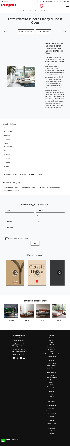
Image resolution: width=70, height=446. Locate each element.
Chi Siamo (51, 338)
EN (40, 1)
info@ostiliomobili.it (21, 351)
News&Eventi (51, 347)
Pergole (51, 433)
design (8, 154)
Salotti (51, 382)
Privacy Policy (24, 238)
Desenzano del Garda (11, 174)
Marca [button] (6, 128)
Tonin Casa (9, 131)
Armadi (51, 399)
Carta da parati (51, 413)
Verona (40, 174)
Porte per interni (51, 411)
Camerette (51, 401)
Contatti (51, 351)
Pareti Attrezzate (51, 377)
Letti (41, 10)
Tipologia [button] (7, 158)
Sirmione (24, 174)
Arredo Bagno (51, 387)
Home (24, 10)
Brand (51, 342)
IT (37, 1)
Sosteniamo (51, 349)
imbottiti (8, 162)
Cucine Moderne (51, 365)
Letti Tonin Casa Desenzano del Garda (49, 187)
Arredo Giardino (51, 431)
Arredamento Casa (33, 10)
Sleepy (45, 10)
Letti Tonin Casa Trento (28, 187)
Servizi (51, 340)
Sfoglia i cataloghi (43, 31)
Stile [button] (5, 151)
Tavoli (51, 384)
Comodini (51, 396)
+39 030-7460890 (19, 349)
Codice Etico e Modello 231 (51, 354)
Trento (32, 174)
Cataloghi (51, 344)
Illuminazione (51, 408)
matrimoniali (9, 146)
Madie (51, 380)
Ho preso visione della (18, 238)
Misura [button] (6, 143)
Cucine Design (51, 363)
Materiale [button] (7, 135)
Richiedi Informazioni (25, 31)
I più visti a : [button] (8, 171)
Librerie (51, 375)
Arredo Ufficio (51, 423)
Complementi (51, 416)
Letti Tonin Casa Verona (11, 187)
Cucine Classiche (51, 368)
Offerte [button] (6, 166)
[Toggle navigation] (67, 6)
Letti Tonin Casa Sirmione (12, 190)
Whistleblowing (51, 356)
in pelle (8, 139)
